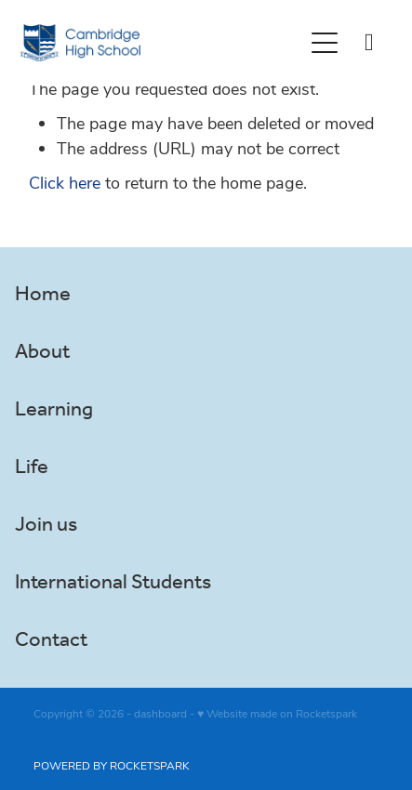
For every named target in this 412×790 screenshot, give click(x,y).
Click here (64, 182)
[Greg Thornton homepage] (161, 42)
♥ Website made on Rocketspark (277, 712)
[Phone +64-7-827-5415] (369, 42)
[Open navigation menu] (324, 42)
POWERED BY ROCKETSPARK (111, 764)
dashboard (160, 712)
